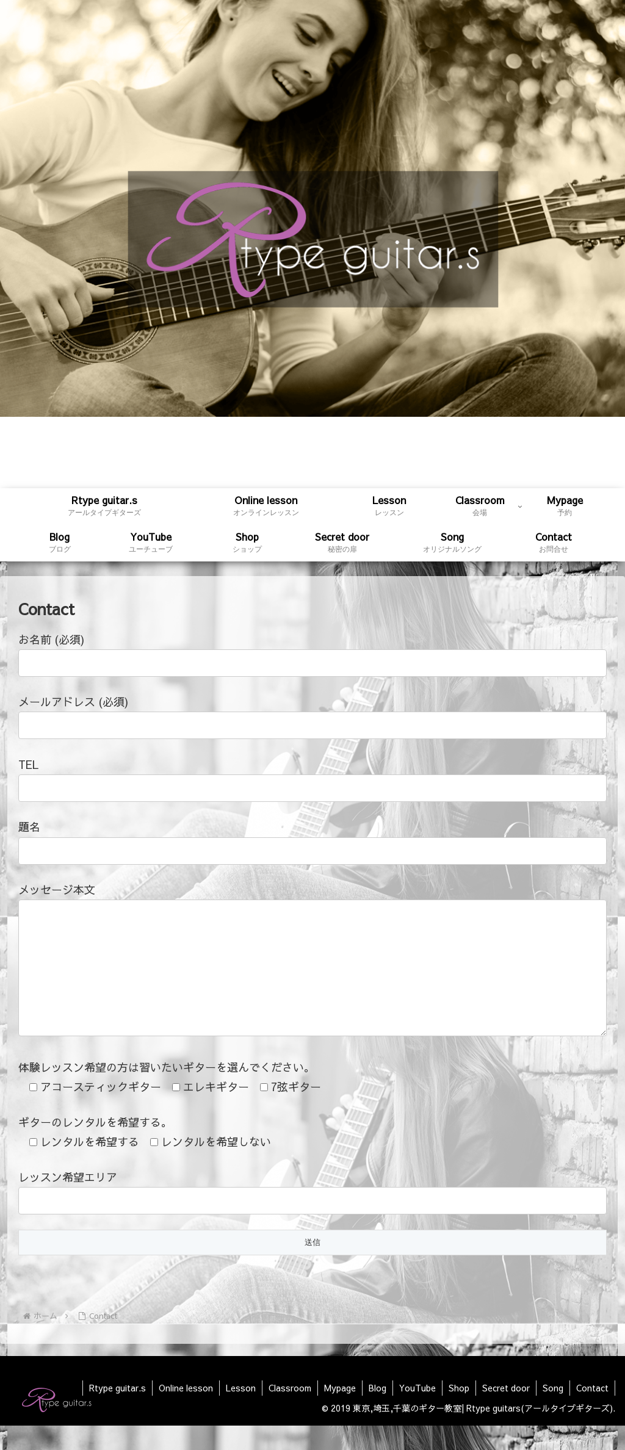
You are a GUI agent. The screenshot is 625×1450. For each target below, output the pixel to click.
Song (553, 1412)
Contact (592, 1412)
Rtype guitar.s (117, 1412)
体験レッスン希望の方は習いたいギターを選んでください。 (166, 1091)
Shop (459, 1412)
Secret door (506, 1412)
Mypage (340, 1412)
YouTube (417, 1412)
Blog (377, 1412)
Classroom (290, 1412)
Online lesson (186, 1412)
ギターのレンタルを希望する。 (95, 1146)
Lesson (241, 1412)
